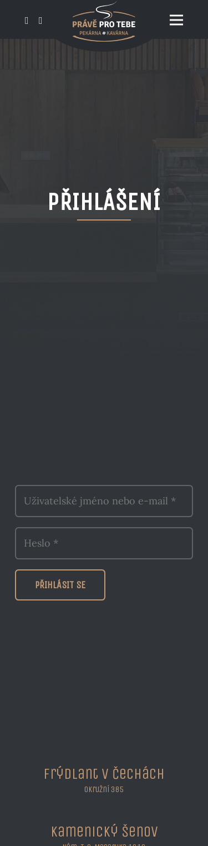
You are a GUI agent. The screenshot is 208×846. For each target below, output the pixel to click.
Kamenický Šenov (104, 831)
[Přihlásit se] (60, 584)
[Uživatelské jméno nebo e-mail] (104, 501)
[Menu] (176, 20)
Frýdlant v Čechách (104, 774)
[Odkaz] (27, 20)
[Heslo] (104, 543)
